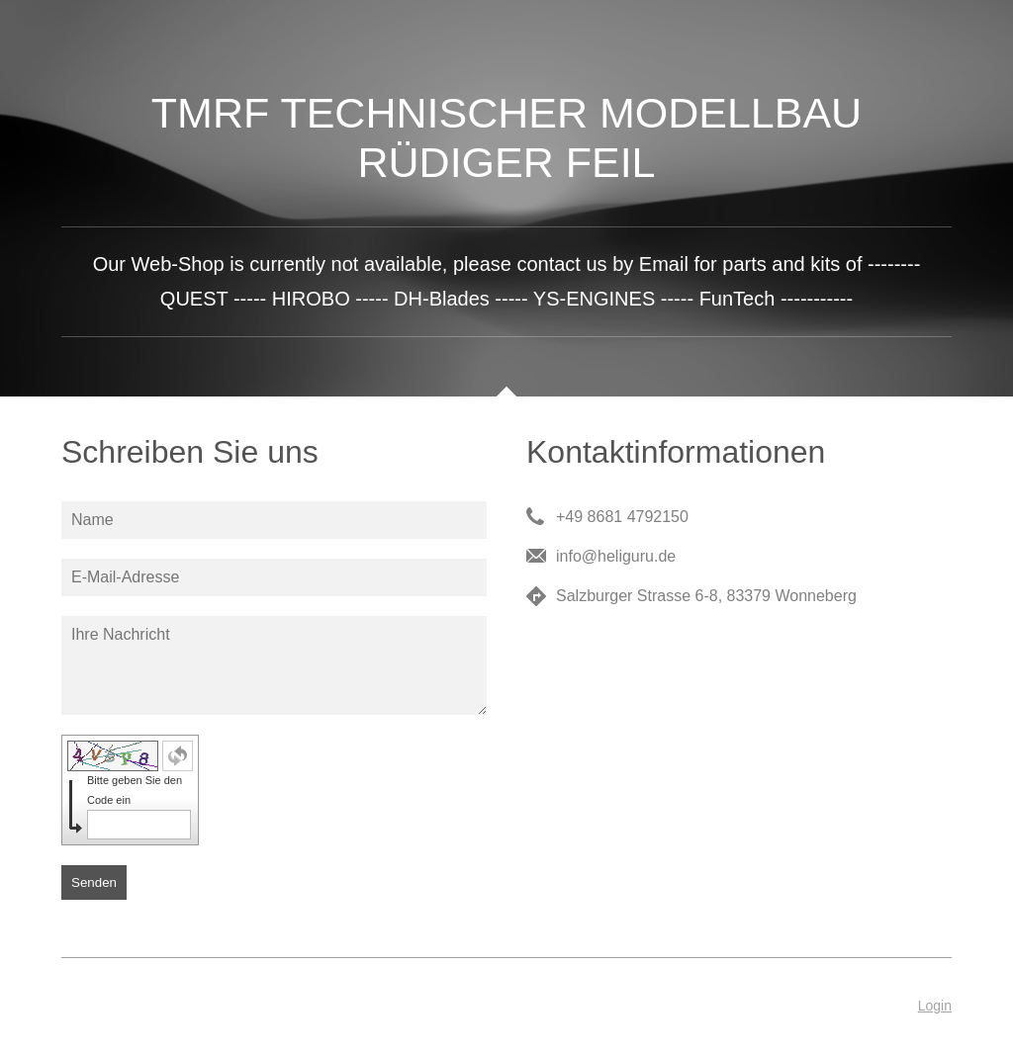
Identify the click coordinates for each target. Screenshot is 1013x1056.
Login (935, 1005)
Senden (94, 882)
